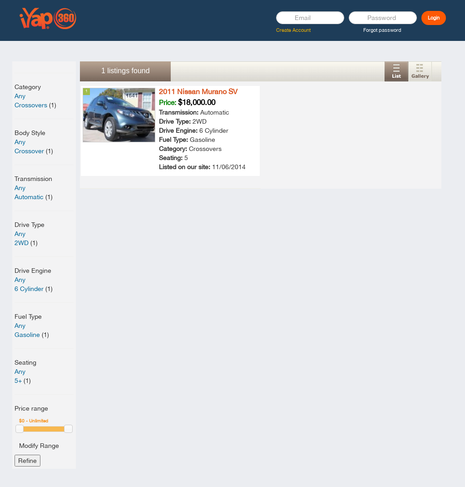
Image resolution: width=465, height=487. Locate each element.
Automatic (29, 197)
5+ (18, 380)
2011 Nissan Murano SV (198, 91)
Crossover (29, 151)
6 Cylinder (29, 288)
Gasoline (27, 334)
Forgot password (382, 30)
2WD (22, 242)
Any (20, 96)
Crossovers (31, 105)
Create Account (293, 30)
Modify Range (39, 445)
